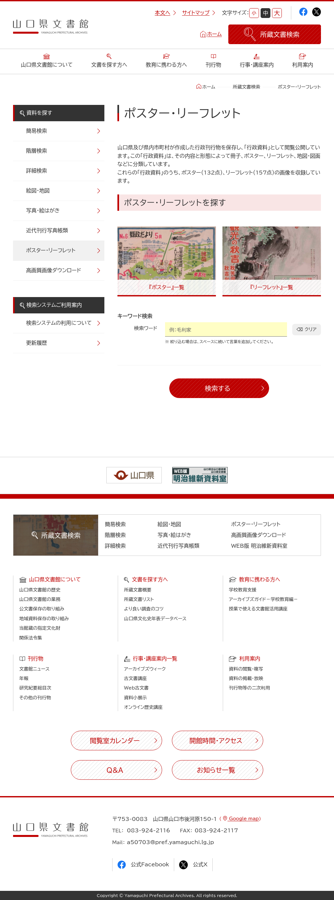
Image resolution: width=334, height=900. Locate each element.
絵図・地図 (38, 190)
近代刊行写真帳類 (47, 230)
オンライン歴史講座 (143, 707)
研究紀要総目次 (35, 688)
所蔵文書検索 (246, 87)
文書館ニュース (34, 669)
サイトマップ (198, 12)
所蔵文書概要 (137, 590)
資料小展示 (135, 697)
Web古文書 (136, 688)
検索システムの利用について (59, 322)
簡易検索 (36, 130)
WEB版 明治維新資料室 (259, 545)
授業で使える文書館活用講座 (258, 609)
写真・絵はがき (43, 210)
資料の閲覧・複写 (246, 669)
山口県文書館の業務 (39, 599)
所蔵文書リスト (139, 599)
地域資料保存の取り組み (44, 618)
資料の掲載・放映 (246, 678)
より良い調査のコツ (143, 609)
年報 (23, 678)
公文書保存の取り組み (41, 609)
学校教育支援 (242, 590)
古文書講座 (135, 678)
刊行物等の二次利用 (249, 688)
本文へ (165, 12)
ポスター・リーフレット (50, 250)
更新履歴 (36, 342)
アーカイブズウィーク (145, 669)
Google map (243, 818)
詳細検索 (36, 170)
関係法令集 (30, 638)
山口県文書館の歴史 (39, 590)
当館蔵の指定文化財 (39, 628)
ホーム (214, 34)
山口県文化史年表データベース (155, 618)
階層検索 (36, 150)
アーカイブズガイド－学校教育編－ (263, 599)
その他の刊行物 (35, 697)
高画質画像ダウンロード (53, 270)
